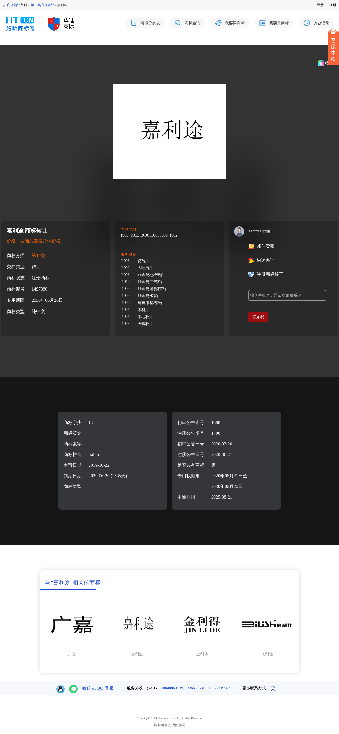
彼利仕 (267, 654)
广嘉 (72, 654)
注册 (332, 5)
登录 (320, 5)
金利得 (202, 654)
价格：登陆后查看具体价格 (34, 241)
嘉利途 (137, 654)
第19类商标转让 (42, 5)
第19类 (38, 255)
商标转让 (13, 5)
